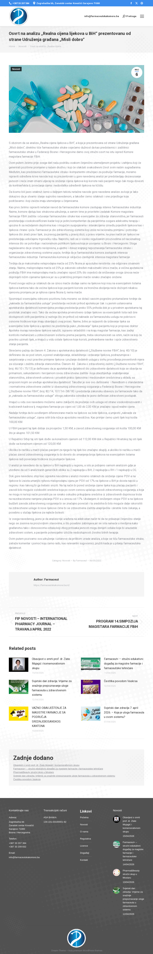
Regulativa (85, 838)
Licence (84, 845)
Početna (84, 817)
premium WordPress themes (87, 950)
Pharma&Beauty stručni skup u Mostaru (33, 772)
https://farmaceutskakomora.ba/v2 (52, 585)
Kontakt (84, 860)
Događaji (84, 853)
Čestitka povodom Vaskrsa (120, 681)
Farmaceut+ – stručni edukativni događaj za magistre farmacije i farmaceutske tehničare (123, 663)
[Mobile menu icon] (142, 16)
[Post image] (18, 665)
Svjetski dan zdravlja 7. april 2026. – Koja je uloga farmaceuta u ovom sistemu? (124, 712)
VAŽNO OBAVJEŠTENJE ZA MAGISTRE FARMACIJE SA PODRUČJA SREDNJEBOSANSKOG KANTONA (49, 717)
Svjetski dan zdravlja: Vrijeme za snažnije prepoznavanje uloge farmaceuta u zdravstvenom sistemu (52, 687)
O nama (84, 831)
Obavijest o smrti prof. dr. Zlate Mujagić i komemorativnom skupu (51, 663)
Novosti (16, 69)
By (80, 560)
